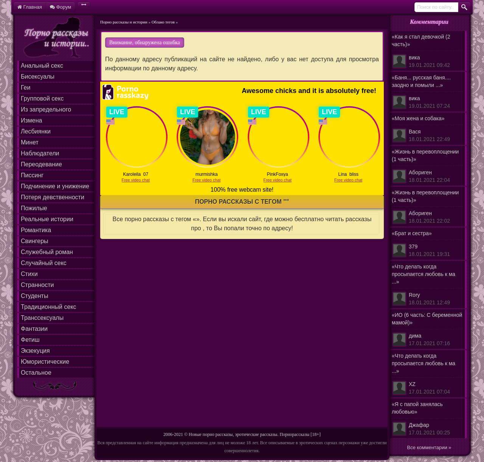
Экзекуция (35, 350)
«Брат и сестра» (427, 244)
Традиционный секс (48, 307)
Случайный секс (44, 263)
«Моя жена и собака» (427, 129)
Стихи (29, 274)
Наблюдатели (40, 153)
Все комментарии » (429, 447)
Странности (37, 285)
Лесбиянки (36, 131)
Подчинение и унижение (55, 186)
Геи (25, 87)
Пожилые (34, 208)
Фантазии (34, 329)
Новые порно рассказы (211, 434)
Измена (31, 120)
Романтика (36, 230)
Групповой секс (42, 98)
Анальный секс (42, 65)
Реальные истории (47, 219)
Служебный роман (47, 252)
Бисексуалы (37, 76)
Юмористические (45, 361)
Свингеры (34, 241)
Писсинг (32, 175)
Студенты (34, 296)
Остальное (36, 372)
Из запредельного (46, 109)
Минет (30, 142)
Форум (60, 7)
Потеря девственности (52, 197)
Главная (29, 7)
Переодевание (41, 164)
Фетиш (30, 339)
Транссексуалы (42, 318)
